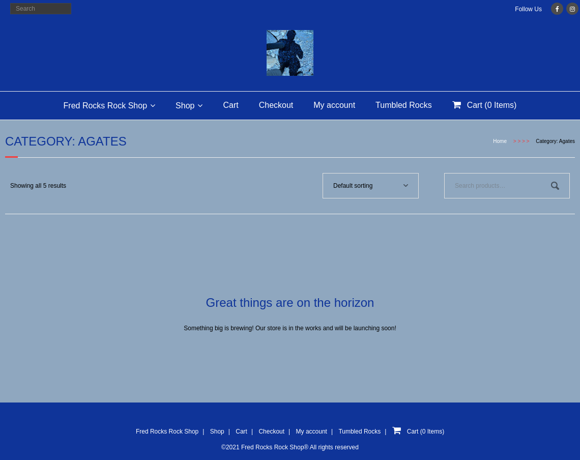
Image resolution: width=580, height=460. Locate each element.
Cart (230, 105)
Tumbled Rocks (403, 105)
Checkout (276, 105)
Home (500, 141)
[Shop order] (371, 185)
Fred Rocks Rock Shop (106, 105)
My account (334, 105)
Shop (185, 105)
